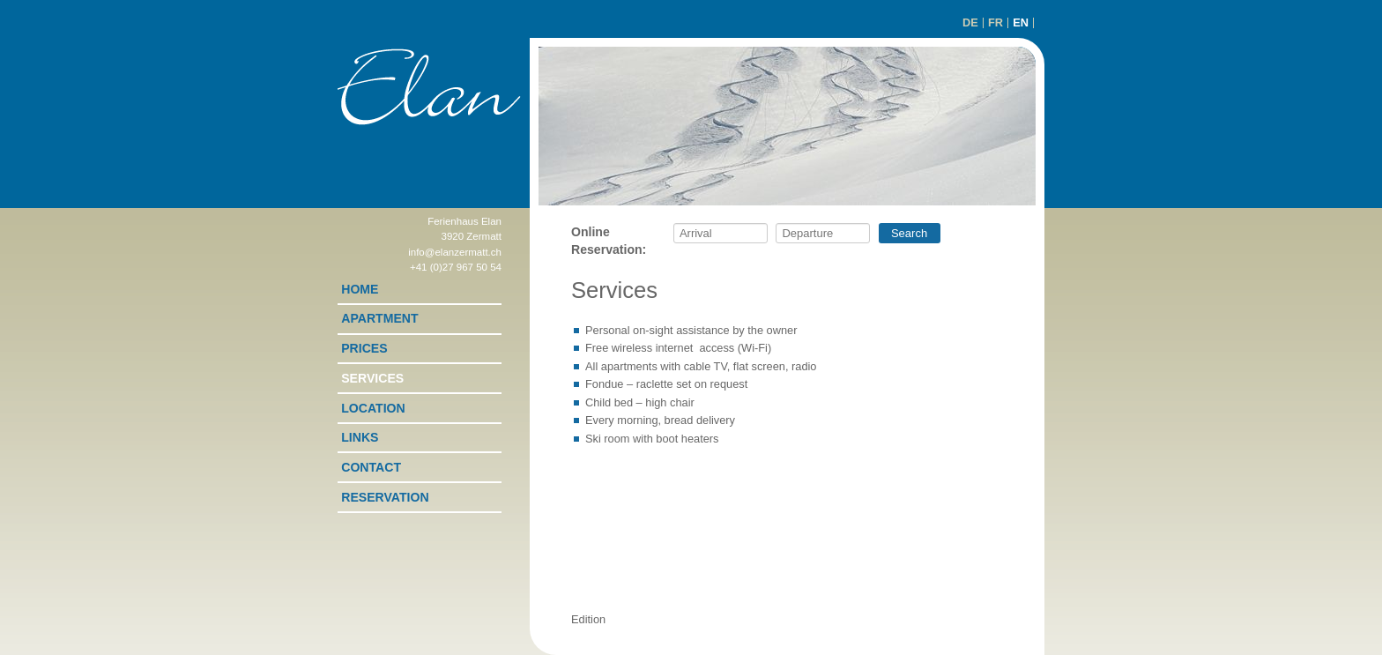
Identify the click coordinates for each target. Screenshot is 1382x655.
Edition (588, 619)
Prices (364, 348)
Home (359, 289)
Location (373, 408)
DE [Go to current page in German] (970, 22)
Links (359, 437)
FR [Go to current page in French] (995, 22)
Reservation (384, 497)
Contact (371, 467)
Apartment (379, 318)
